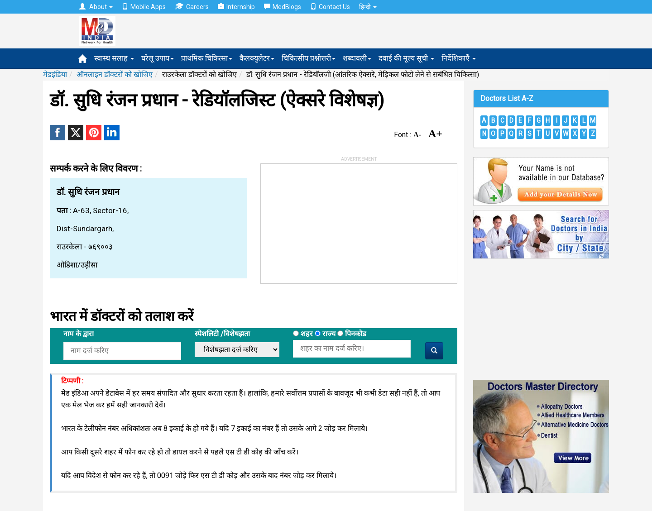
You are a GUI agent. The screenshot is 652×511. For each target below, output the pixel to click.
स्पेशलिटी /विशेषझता (222, 334)
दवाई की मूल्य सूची (406, 58)
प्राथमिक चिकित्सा (206, 58)
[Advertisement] (329, 220)
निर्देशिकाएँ (458, 58)
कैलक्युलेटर (257, 58)
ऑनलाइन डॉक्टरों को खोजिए (115, 74)
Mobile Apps (144, 6)
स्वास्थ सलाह (114, 58)
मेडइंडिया (55, 74)
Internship (236, 6)
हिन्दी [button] (368, 6)
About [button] (96, 6)
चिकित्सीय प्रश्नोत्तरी (309, 58)
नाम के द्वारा (78, 334)
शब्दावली (357, 58)
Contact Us (330, 6)
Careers (192, 6)
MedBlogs (282, 6)
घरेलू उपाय (157, 58)
